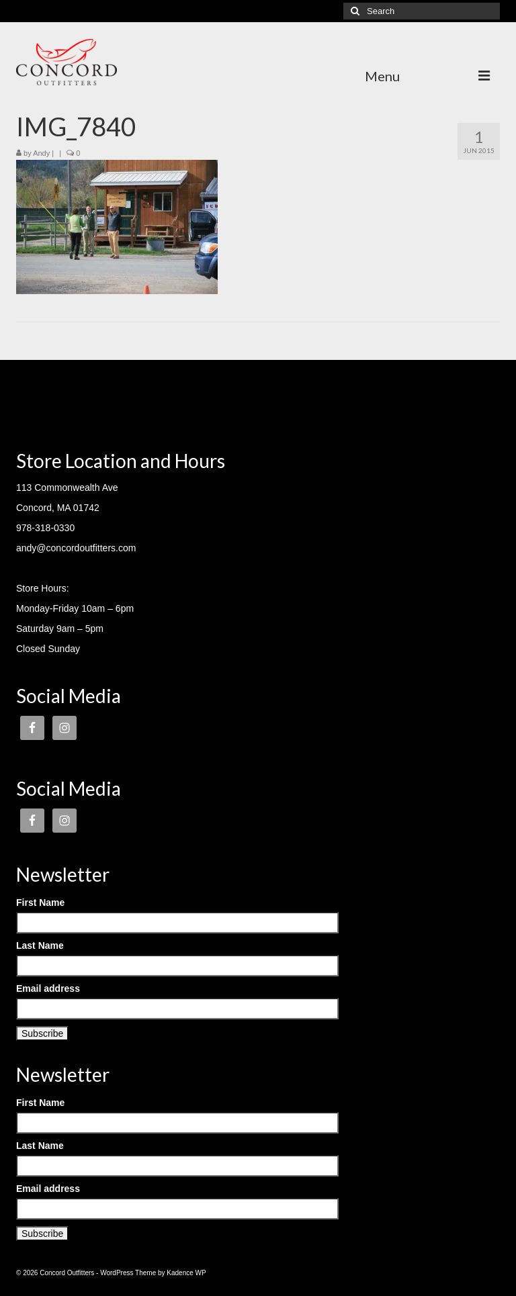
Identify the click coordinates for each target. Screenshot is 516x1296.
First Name (40, 902)
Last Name (40, 945)
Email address (48, 988)
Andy (41, 153)
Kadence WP (186, 1273)
